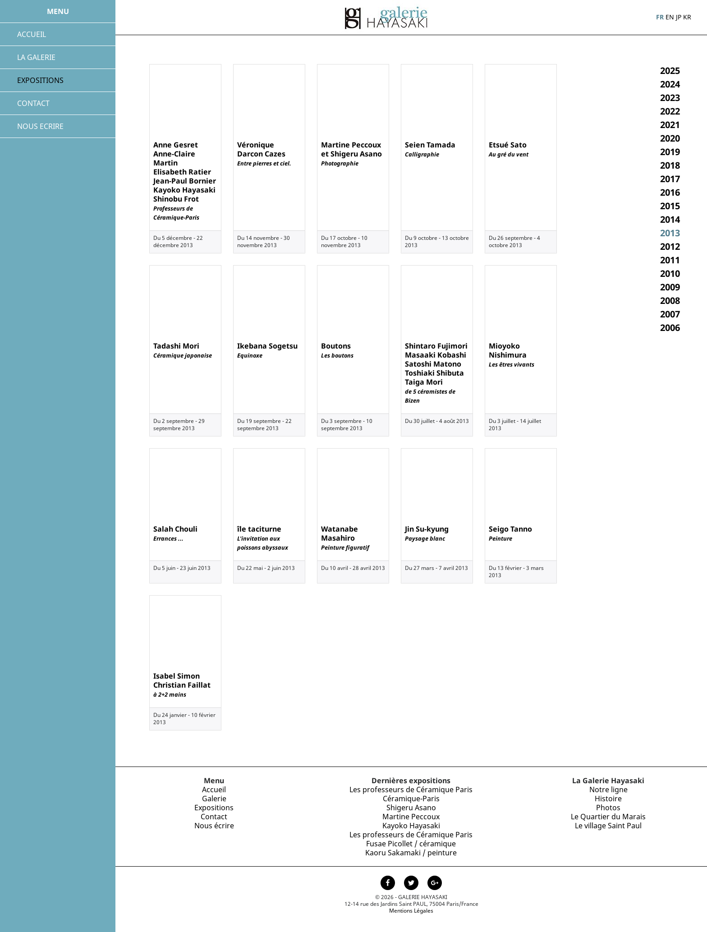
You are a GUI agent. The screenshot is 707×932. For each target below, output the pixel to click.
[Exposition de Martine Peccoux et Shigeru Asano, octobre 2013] (353, 100)
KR (687, 17)
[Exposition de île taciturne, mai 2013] (269, 485)
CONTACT (33, 103)
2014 (670, 219)
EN (670, 17)
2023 (670, 98)
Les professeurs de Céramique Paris (411, 789)
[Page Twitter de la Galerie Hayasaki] (412, 884)
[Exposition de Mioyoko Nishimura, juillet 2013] (520, 302)
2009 (670, 287)
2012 (670, 246)
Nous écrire (214, 826)
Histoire (608, 798)
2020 (670, 138)
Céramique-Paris (411, 798)
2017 (670, 179)
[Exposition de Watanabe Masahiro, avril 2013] (353, 485)
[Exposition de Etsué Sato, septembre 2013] (520, 100)
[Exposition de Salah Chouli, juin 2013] (185, 485)
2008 (670, 300)
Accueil (214, 789)
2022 (670, 111)
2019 (670, 152)
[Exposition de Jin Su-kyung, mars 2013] (437, 485)
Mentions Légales (411, 910)
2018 (670, 165)
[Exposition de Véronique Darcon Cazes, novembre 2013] (269, 100)
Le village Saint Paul (608, 826)
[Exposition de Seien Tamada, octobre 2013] (437, 100)
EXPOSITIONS (40, 80)
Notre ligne (608, 789)
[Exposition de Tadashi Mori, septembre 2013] (185, 302)
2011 (670, 260)
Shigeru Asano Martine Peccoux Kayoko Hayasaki (411, 817)
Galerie (214, 798)
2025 (670, 70)
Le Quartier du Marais (608, 817)
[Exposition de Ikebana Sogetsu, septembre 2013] (269, 302)
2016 (670, 192)
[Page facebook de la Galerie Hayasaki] (388, 884)
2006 (670, 327)
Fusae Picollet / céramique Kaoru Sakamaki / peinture (411, 848)
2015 (670, 206)
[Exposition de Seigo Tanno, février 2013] (520, 485)
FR (660, 17)
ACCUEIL (31, 34)
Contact (214, 817)
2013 (670, 233)
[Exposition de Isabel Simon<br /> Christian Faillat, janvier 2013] (185, 632)
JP (678, 17)
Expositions (214, 808)
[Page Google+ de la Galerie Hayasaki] (434, 884)
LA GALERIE (36, 57)
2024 (670, 84)
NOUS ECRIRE (40, 126)
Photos (608, 808)
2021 (670, 125)
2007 (670, 314)
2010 (670, 273)
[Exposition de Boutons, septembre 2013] (353, 302)
